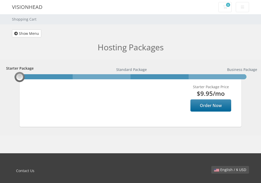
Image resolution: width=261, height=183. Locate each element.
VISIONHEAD (27, 7)
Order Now (211, 105)
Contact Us (25, 170)
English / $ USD (230, 169)
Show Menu (26, 33)
